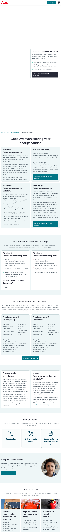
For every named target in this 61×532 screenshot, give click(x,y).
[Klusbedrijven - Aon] (10, 504)
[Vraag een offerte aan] (30, 358)
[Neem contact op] (8, 473)
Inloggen (51, 3)
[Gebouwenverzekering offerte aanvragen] (45, 74)
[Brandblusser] (50, 504)
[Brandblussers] (30, 504)
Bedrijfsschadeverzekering (41, 405)
